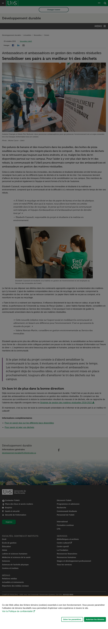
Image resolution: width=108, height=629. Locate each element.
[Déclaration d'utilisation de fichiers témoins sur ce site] (54, 612)
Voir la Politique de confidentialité (17, 611)
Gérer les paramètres (72, 619)
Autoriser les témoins (95, 619)
